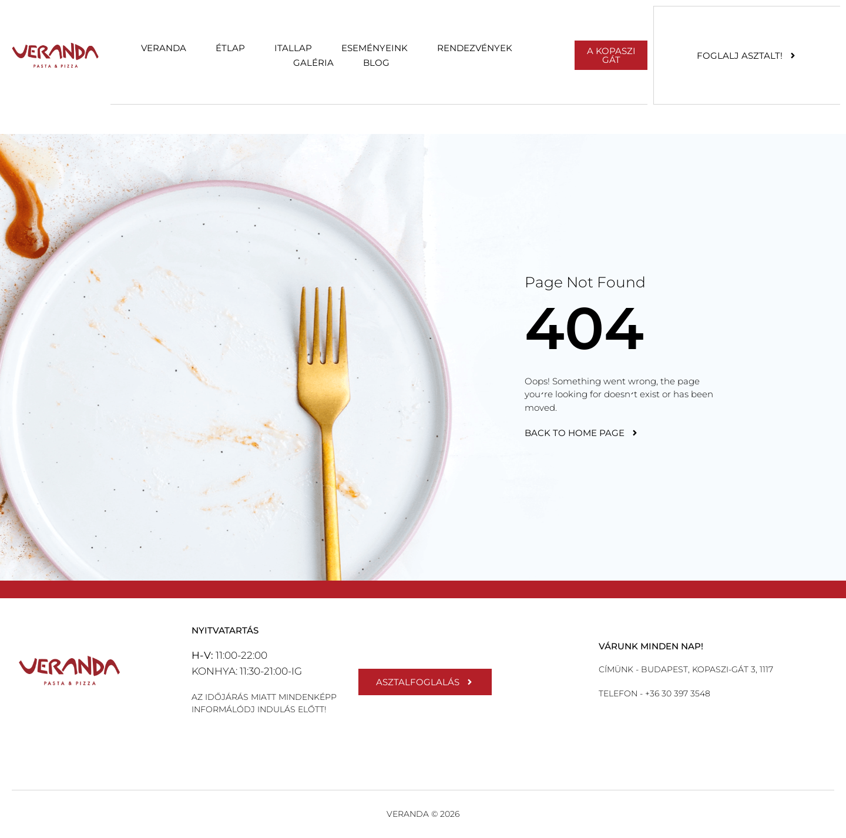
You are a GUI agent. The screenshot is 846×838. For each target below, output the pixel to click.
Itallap (293, 47)
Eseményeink (374, 47)
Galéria (313, 62)
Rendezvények (474, 47)
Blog (376, 62)
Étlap (230, 47)
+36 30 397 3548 (676, 693)
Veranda (163, 47)
